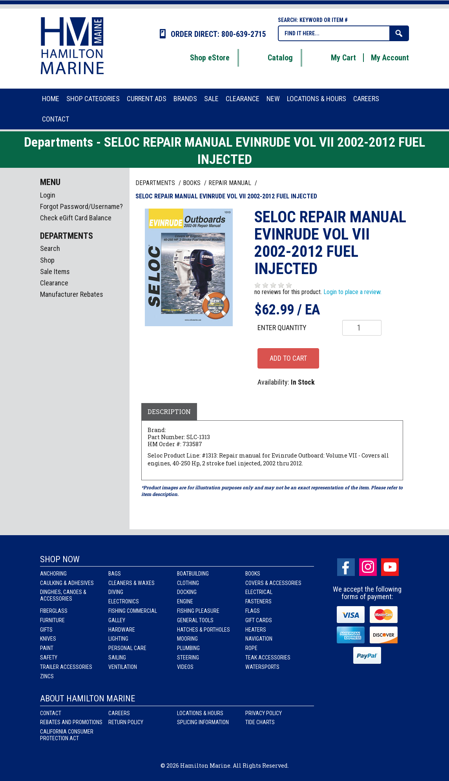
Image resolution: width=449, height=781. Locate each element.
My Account (390, 57)
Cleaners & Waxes (131, 583)
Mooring (187, 639)
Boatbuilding (193, 573)
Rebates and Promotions (71, 722)
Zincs (47, 676)
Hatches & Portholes (203, 630)
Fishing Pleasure (198, 611)
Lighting (118, 639)
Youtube (390, 567)
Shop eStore (200, 57)
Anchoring (53, 573)
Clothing (188, 583)
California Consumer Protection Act (66, 734)
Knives (48, 639)
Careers (119, 713)
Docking (187, 592)
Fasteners (258, 601)
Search (50, 248)
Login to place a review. (352, 292)
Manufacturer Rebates (71, 294)
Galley (116, 620)
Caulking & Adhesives (67, 583)
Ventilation (122, 667)
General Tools (195, 620)
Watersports (262, 667)
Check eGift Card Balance (75, 218)
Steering (188, 657)
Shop (47, 260)
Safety (48, 657)
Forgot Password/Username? (81, 206)
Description (169, 411)
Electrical (258, 592)
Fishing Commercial (132, 611)
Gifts (46, 630)
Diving (115, 592)
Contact (50, 713)
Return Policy (125, 722)
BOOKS (192, 183)
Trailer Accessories (66, 667)
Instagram (368, 567)
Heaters (255, 630)
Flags (252, 611)
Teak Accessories (267, 657)
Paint (46, 648)
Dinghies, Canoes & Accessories (63, 595)
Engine (185, 601)
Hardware (121, 630)
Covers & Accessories (273, 583)
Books (252, 573)
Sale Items (55, 271)
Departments (156, 183)
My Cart (333, 57)
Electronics (123, 601)
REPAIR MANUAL (230, 183)
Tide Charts (260, 722)
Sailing (117, 657)
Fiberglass (54, 611)
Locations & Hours (200, 713)
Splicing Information (203, 722)
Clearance (54, 283)
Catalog (270, 57)
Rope (251, 648)
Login (47, 195)
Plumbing (188, 648)
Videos (185, 667)
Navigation (258, 639)
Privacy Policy (263, 713)
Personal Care (127, 648)
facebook (346, 567)
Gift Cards (258, 620)
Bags (114, 573)
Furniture (52, 620)
